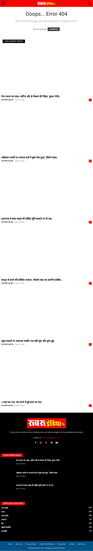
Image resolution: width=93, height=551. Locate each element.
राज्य (3, 512)
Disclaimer (62, 544)
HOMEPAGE (54, 29)
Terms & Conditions (47, 544)
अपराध (3, 520)
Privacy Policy (31, 544)
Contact (72, 544)
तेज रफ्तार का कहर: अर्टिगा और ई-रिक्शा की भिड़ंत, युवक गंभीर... (30, 96)
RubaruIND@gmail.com (51, 438)
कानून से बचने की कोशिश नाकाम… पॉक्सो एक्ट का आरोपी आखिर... (31, 279)
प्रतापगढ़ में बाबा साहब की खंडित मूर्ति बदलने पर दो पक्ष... (27, 218)
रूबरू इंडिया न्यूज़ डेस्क (7, 100)
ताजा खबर (4, 516)
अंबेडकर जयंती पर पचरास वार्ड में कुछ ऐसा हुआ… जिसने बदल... (29, 157)
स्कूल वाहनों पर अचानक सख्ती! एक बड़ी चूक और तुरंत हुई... (28, 340)
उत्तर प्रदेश (4, 508)
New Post (81, 544)
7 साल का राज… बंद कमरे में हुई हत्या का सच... (21, 402)
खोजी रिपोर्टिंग (6, 527)
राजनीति (4, 531)
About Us (19, 544)
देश (2, 523)
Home (10, 544)
